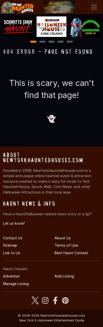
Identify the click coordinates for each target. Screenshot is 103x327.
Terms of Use (66, 245)
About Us (63, 238)
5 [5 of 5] (70, 42)
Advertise (11, 276)
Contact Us (12, 238)
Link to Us (11, 253)
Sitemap (10, 245)
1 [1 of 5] (33, 42)
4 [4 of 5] (60, 42)
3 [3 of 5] (51, 42)
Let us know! (14, 223)
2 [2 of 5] (42, 42)
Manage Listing (16, 284)
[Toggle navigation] (94, 7)
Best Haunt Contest (71, 253)
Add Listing (64, 276)
